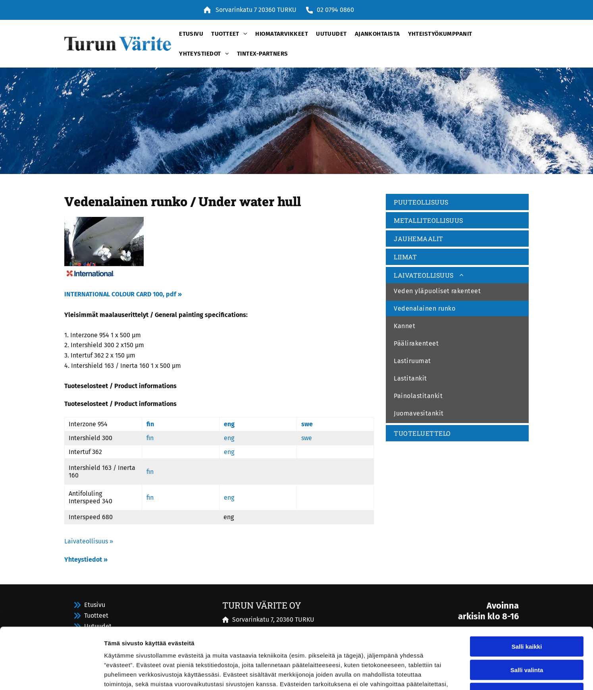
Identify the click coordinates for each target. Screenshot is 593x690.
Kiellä (527, 631)
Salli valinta (526, 608)
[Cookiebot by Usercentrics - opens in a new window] (51, 674)
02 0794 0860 (335, 10)
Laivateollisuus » (88, 541)
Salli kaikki (527, 585)
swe (307, 424)
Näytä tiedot (424, 674)
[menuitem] (187, 34)
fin (150, 424)
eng (229, 424)
